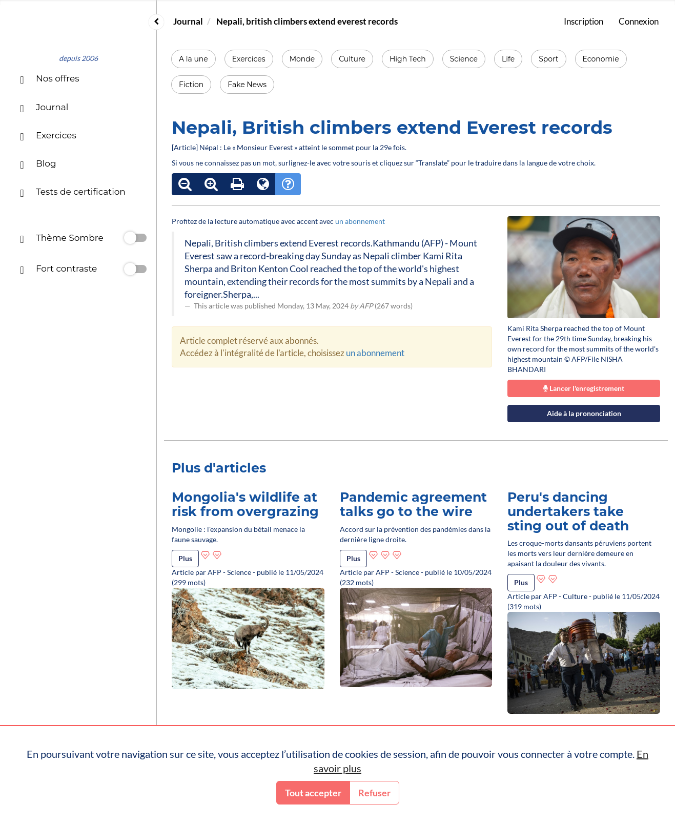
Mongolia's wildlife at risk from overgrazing (245, 504)
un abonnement (360, 221)
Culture (352, 59)
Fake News (247, 84)
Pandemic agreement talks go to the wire (413, 504)
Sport (548, 59)
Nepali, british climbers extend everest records (307, 21)
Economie (601, 59)
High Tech (408, 59)
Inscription (583, 21)
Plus (185, 558)
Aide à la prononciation (584, 413)
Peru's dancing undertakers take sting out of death (568, 511)
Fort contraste (58, 269)
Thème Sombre (61, 239)
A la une (193, 59)
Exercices (248, 59)
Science (464, 59)
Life (508, 59)
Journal (188, 21)
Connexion (639, 21)
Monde (302, 59)
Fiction (191, 84)
